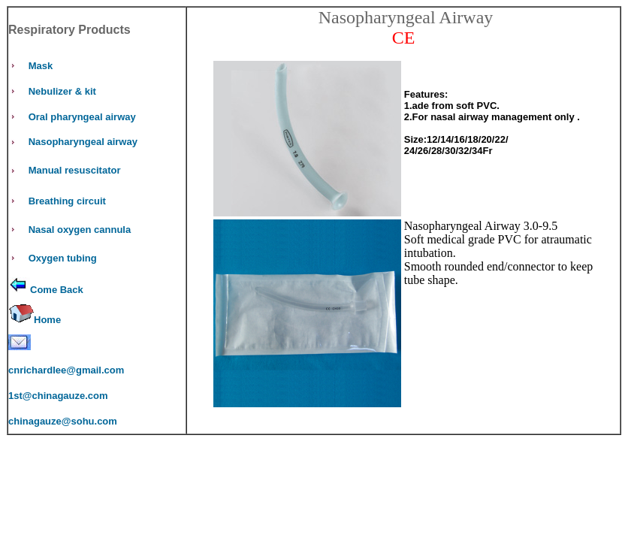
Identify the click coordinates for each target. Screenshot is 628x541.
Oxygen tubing (63, 258)
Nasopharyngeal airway (83, 141)
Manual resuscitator (75, 170)
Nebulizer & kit (62, 91)
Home (47, 319)
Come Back (56, 289)
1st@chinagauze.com (58, 395)
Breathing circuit (67, 201)
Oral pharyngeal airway (82, 116)
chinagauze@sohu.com (62, 421)
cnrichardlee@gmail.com (66, 370)
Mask (41, 65)
